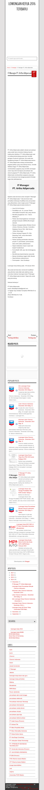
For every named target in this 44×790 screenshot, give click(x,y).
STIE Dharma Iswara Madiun (18, 758)
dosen (11, 662)
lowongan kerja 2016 (17, 629)
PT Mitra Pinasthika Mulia (17, 727)
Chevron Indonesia (15, 659)
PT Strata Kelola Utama (16, 734)
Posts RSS (24, 788)
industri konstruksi (15, 666)
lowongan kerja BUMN (17, 632)
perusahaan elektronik (16, 698)
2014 (12, 579)
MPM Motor (13, 688)
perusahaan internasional (17, 705)
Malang (12, 682)
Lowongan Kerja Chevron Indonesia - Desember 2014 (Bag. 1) (26, 439)
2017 (12, 572)
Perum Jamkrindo (15, 692)
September (15, 614)
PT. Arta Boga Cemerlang (17, 737)
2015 (12, 577)
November (15, 611)
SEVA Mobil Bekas (14, 634)
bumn (11, 653)
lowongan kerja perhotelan (17, 679)
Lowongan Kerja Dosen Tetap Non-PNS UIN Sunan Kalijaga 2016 (26, 457)
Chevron (12, 656)
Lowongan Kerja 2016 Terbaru (22, 6)
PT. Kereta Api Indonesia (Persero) (19, 749)
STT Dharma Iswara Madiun (18, 762)
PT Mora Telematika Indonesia (18, 731)
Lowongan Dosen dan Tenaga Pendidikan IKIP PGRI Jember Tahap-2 (25, 490)
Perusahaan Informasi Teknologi (19, 701)
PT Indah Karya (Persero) (17, 721)
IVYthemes (21, 787)
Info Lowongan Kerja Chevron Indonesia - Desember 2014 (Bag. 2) (25, 388)
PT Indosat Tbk (14, 724)
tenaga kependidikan (15, 765)
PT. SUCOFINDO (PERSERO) (18, 752)
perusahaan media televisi (17, 708)
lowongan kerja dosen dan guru (19, 675)
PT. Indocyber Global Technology (19, 740)
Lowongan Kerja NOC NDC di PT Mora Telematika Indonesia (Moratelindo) (25, 526)
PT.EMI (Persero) (14, 755)
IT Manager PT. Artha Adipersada (20, 73)
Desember (15, 582)
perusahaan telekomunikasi (17, 718)
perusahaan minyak (15, 711)
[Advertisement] (22, 37)
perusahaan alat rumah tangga (18, 695)
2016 (12, 575)
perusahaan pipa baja (16, 714)
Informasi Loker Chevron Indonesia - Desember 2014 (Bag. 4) (26, 421)
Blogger (27, 561)
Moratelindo (13, 685)
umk (11, 768)
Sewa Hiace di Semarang (16, 636)
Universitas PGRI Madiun (17, 775)
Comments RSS (33, 788)
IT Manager (13, 669)
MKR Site (28, 787)
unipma (12, 771)
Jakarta (12, 672)
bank (11, 649)
